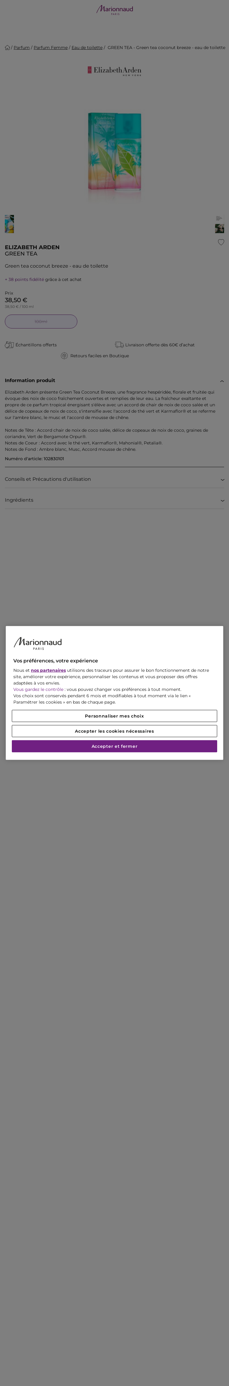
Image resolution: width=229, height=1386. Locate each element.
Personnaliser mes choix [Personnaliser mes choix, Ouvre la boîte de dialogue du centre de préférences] (114, 716)
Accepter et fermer (115, 746)
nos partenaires (48, 670)
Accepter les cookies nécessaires (114, 731)
